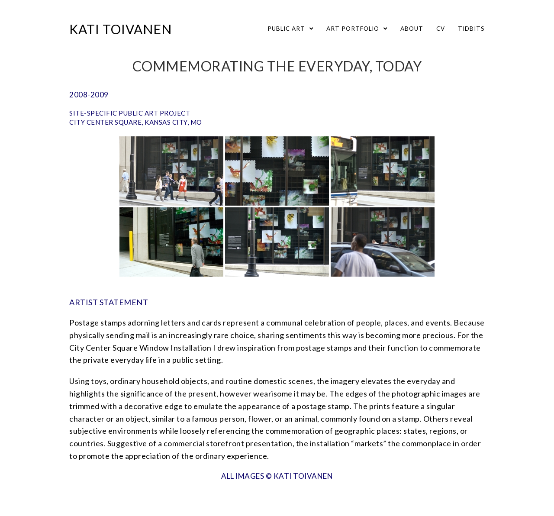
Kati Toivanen (120, 29)
